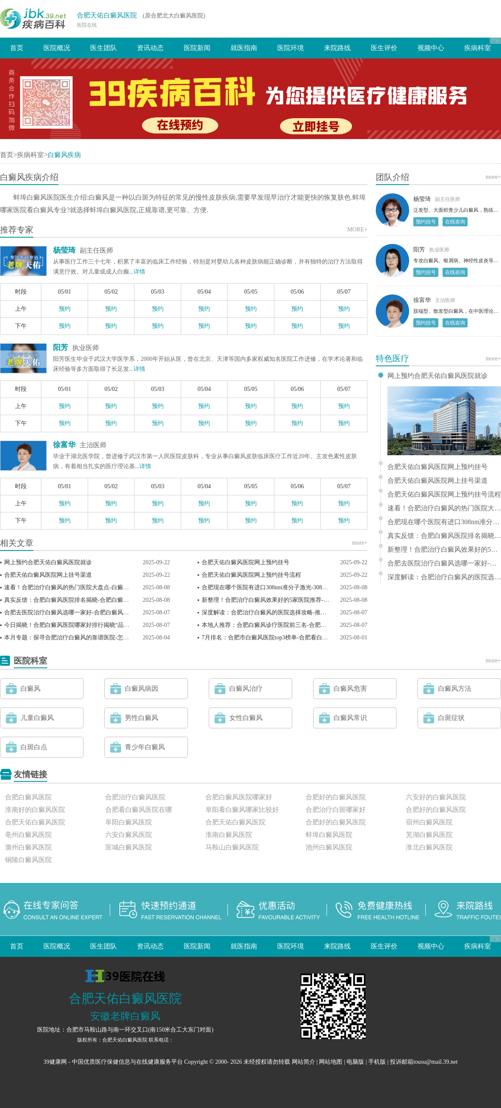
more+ (359, 543)
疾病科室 (477, 47)
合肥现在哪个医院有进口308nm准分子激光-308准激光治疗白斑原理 (288, 587)
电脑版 (355, 1062)
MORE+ (357, 229)
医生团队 (103, 47)
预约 (65, 309)
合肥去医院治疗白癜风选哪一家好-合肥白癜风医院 (69, 612)
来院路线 (337, 47)
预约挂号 (426, 222)
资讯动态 (150, 47)
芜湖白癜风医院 (429, 834)
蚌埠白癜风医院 (329, 834)
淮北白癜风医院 (429, 847)
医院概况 (56, 47)
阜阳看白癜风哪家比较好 (242, 809)
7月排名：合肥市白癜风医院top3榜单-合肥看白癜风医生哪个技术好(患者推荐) (302, 637)
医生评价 (384, 47)
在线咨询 (455, 222)
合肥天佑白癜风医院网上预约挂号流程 (251, 575)
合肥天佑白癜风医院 (107, 15)
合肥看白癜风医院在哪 (138, 809)
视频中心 (431, 47)
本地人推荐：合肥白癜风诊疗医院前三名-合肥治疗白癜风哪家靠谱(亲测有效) (301, 625)
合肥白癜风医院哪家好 (238, 797)
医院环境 (290, 47)
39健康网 (55, 1062)
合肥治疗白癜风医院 (135, 797)
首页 (16, 47)
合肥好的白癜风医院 (336, 797)
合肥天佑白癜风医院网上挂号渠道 (48, 575)
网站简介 (303, 1062)
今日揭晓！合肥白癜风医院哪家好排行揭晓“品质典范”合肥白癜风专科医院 (100, 625)
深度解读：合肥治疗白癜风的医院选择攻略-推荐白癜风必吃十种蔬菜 (290, 612)
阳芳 (60, 347)
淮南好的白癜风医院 (35, 809)
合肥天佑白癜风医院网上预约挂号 (245, 562)
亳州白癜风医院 (28, 834)
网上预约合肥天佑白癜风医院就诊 (48, 562)
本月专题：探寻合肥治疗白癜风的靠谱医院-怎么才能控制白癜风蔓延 (93, 637)
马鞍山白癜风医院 (232, 847)
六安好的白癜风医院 (436, 797)
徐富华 (64, 445)
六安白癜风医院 (128, 834)
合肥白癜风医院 (28, 797)
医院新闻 (197, 47)
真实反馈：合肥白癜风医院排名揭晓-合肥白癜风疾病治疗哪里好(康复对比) (100, 600)
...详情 (137, 272)
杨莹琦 (64, 250)
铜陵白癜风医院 (28, 859)
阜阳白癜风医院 (128, 822)
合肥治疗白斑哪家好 (336, 809)
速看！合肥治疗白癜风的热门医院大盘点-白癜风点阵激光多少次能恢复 (95, 587)
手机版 (377, 1062)
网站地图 (330, 1062)
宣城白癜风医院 (128, 847)
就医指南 (243, 47)
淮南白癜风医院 (228, 834)
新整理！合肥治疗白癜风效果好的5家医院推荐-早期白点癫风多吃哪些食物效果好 (306, 600)
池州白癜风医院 (329, 847)
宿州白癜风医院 (429, 822)
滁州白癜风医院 (28, 847)
